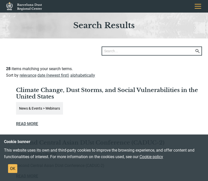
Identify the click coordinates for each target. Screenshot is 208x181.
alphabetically (82, 75)
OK (12, 168)
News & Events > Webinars (39, 108)
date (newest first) (53, 75)
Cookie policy (151, 156)
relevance (28, 75)
